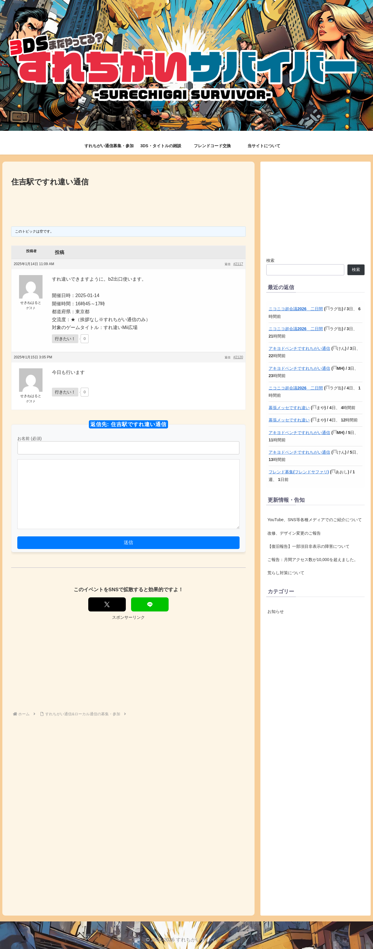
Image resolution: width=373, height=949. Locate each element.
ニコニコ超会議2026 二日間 (296, 308)
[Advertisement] (128, 204)
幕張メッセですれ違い (289, 407)
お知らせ (275, 611)
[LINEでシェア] (150, 604)
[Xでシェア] (107, 604)
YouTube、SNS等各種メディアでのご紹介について (314, 519)
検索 (270, 260)
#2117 (238, 264)
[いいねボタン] (65, 338)
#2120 (238, 357)
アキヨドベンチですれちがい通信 (299, 348)
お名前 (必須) (29, 438)
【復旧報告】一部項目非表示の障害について (308, 546)
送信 (128, 542)
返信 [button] (227, 264)
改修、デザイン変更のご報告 (294, 533)
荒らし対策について (285, 572)
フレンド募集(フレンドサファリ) (299, 472)
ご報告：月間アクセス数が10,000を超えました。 (312, 559)
